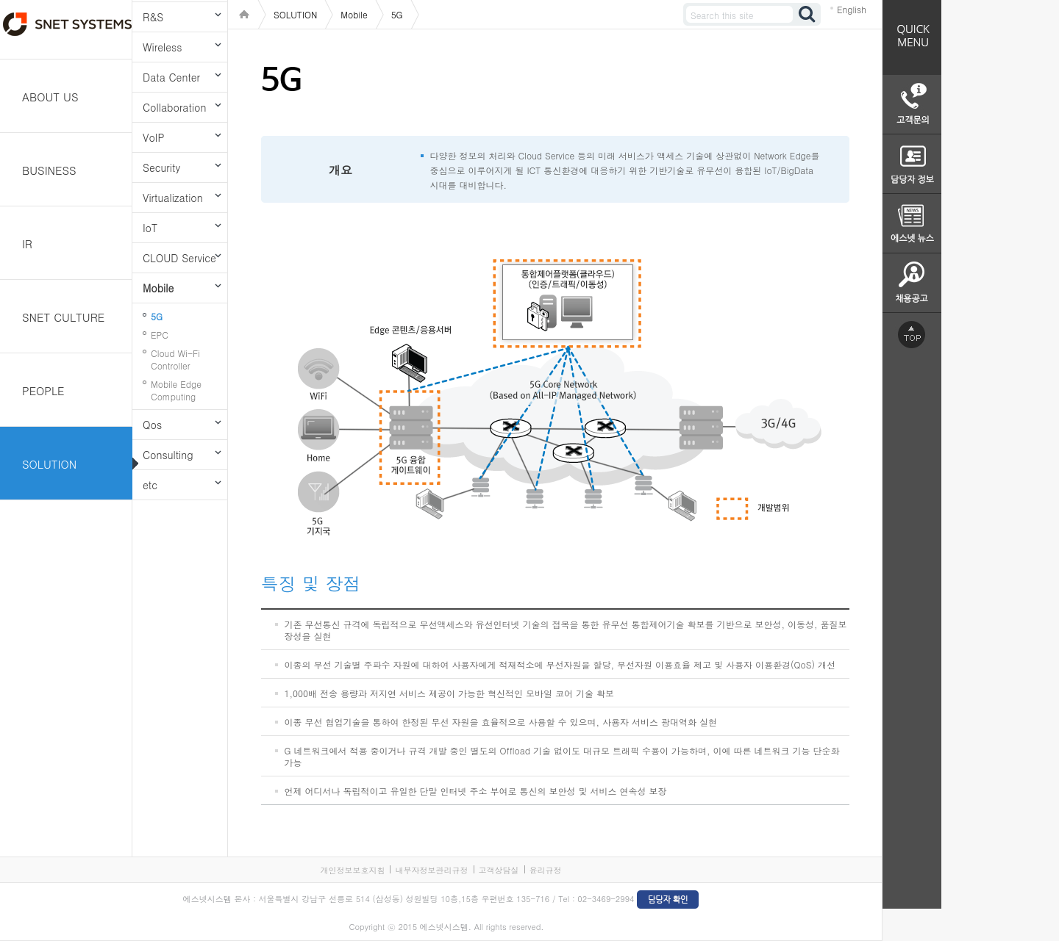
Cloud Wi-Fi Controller (175, 359)
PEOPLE (43, 390)
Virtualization (173, 197)
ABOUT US (50, 96)
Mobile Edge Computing (176, 390)
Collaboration (174, 107)
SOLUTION (49, 464)
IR (27, 243)
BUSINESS (49, 170)
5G (157, 316)
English (851, 9)
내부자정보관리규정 (431, 870)
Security (161, 167)
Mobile (158, 288)
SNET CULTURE (63, 317)
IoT (150, 227)
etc (150, 484)
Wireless (162, 47)
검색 (807, 14)
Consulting (168, 454)
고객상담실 (499, 870)
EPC (159, 334)
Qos (152, 424)
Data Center (171, 77)
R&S (153, 17)
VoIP (153, 137)
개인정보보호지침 (352, 870)
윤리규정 (546, 870)
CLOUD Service (179, 257)
